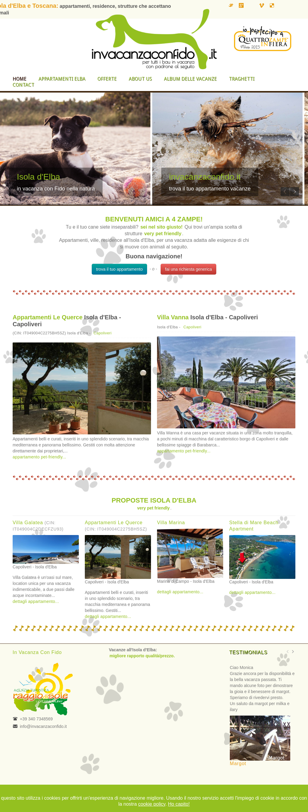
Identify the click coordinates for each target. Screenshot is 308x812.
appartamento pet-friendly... (39, 457)
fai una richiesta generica (188, 269)
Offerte (107, 79)
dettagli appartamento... (36, 601)
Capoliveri (103, 333)
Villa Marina (171, 522)
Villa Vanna (173, 317)
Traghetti (241, 79)
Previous (285, 191)
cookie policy (151, 804)
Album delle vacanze (190, 79)
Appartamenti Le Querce (47, 317)
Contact (23, 85)
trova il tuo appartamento (119, 269)
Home (19, 79)
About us (140, 79)
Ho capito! (179, 804)
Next (294, 191)
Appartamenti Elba (61, 79)
